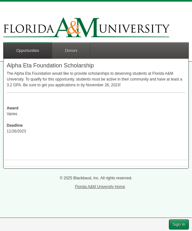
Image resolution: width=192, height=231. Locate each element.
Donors (71, 50)
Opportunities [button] (27, 50)
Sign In (178, 224)
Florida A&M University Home (100, 186)
